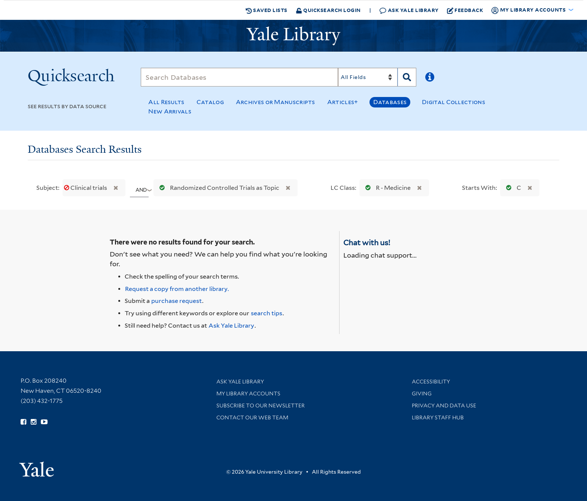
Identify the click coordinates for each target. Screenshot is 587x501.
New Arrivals (169, 111)
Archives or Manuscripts (275, 102)
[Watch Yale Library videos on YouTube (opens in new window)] (44, 422)
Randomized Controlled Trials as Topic (217, 187)
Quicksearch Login (328, 9)
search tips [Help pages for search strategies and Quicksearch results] (266, 313)
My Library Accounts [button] (529, 10)
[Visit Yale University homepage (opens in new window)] (36, 466)
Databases (390, 102)
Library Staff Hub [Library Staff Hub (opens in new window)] (438, 417)
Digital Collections (453, 102)
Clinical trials (86, 187)
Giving (422, 394)
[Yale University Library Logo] (293, 36)
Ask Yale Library (409, 10)
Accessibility (431, 382)
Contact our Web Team (252, 417)
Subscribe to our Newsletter (260, 406)
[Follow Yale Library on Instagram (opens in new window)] (33, 422)
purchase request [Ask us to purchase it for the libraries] (176, 300)
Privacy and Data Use (444, 406)
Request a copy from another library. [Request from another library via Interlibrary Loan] (177, 288)
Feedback (465, 10)
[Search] (239, 77)
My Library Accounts (248, 394)
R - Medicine (386, 187)
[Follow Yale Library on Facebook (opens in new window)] (23, 422)
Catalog (210, 102)
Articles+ (342, 102)
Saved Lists (267, 10)
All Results (166, 102)
